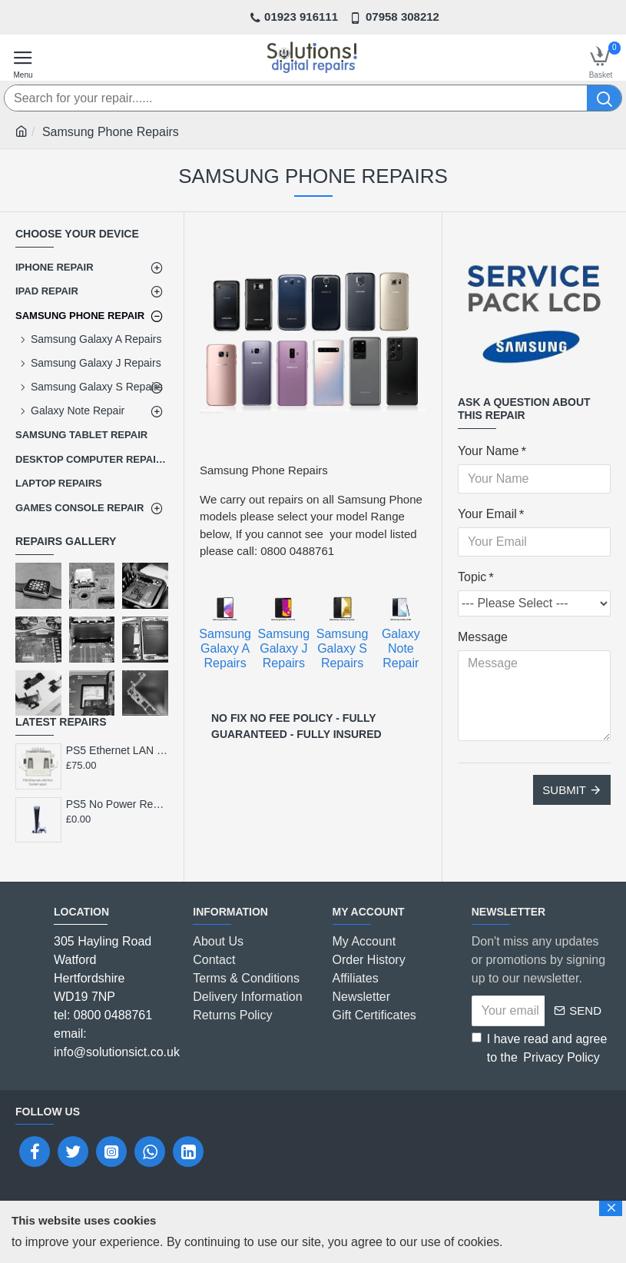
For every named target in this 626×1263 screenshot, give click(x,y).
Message (483, 636)
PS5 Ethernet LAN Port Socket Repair (117, 750)
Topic (472, 576)
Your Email (487, 513)
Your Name (488, 450)
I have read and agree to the (540, 1049)
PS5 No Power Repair (117, 804)
